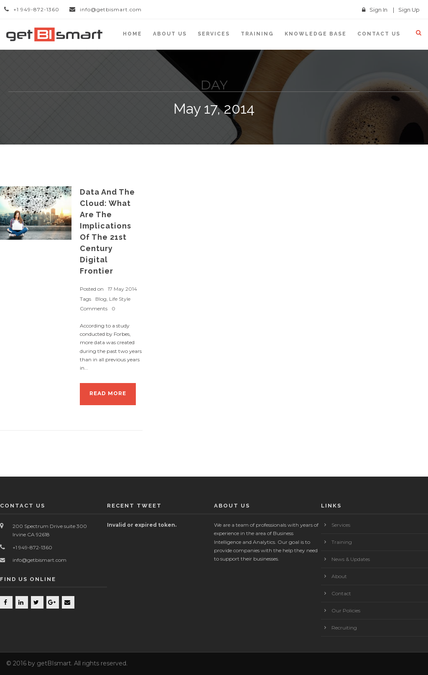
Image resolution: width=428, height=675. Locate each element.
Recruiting (344, 627)
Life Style (119, 299)
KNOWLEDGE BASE (315, 34)
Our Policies (345, 610)
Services (214, 34)
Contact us (378, 34)
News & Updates (350, 559)
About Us (170, 34)
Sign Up (409, 9)
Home (132, 34)
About (339, 576)
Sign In (378, 9)
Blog (101, 299)
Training (257, 34)
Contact (341, 593)
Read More (107, 393)
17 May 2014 (122, 289)
